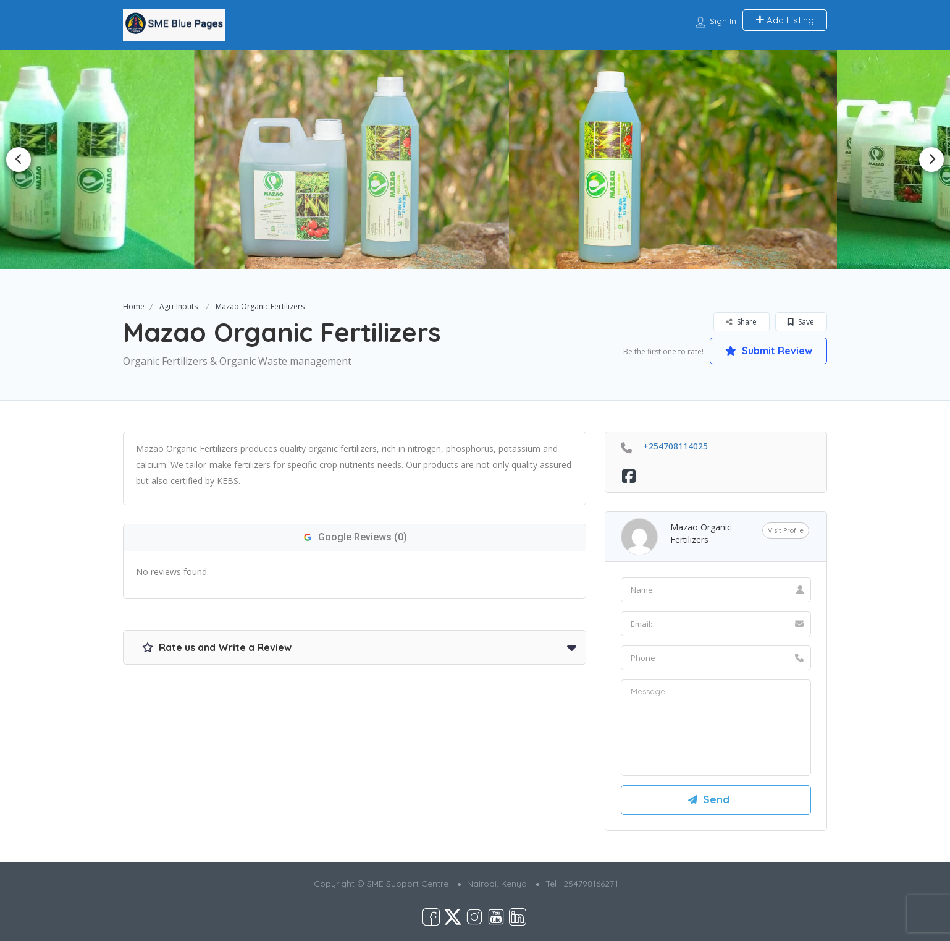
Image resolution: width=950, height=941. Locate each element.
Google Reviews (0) (354, 537)
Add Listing (784, 20)
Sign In (723, 21)
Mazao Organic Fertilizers (700, 533)
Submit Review (768, 350)
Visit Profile (786, 530)
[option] (345, 159)
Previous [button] (18, 159)
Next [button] (931, 159)
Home (134, 306)
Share (741, 322)
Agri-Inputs (178, 306)
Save (801, 322)
